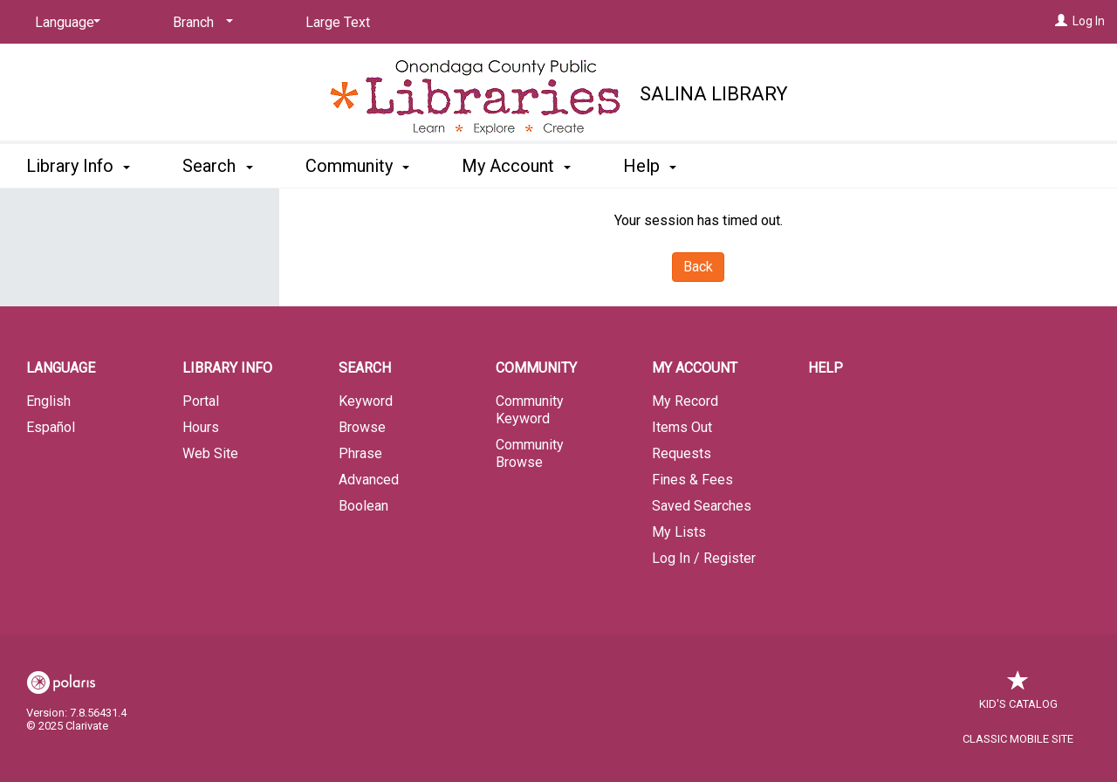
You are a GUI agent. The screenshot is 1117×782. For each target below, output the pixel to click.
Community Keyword (530, 410)
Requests (681, 453)
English (48, 401)
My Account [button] (516, 165)
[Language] (64, 22)
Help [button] (649, 165)
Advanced (369, 479)
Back (698, 266)
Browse (362, 427)
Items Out (682, 427)
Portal (200, 401)
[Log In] (1061, 21)
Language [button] (60, 368)
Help (825, 368)
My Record (685, 401)
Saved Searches (701, 505)
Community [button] (357, 165)
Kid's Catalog (1018, 695)
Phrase (360, 453)
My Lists (679, 532)
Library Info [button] (78, 165)
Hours (200, 427)
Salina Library (714, 94)
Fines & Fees (692, 479)
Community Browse (530, 453)
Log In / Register (704, 558)
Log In (1088, 21)
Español (50, 427)
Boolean (363, 505)
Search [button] (217, 165)
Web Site (210, 453)
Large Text (337, 22)
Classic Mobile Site (1018, 738)
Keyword (366, 401)
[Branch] (200, 22)
